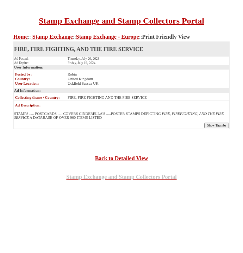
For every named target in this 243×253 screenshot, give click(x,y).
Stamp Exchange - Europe (107, 37)
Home (20, 37)
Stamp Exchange (52, 37)
